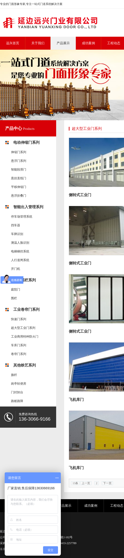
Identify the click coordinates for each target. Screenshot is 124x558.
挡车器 (15, 225)
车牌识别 (17, 234)
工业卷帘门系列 (26, 309)
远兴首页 (12, 43)
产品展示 (64, 505)
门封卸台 (17, 392)
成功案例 (90, 505)
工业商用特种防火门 (24, 336)
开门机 (15, 269)
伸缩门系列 (18, 152)
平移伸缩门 (18, 187)
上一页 (86, 483)
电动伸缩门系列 (26, 142)
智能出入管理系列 (28, 207)
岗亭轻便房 (18, 383)
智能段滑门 (18, 169)
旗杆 (14, 375)
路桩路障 (17, 401)
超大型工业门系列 (23, 328)
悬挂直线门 (18, 178)
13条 (75, 483)
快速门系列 (18, 319)
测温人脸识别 (20, 242)
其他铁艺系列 (24, 365)
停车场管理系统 (21, 216)
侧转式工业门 (80, 195)
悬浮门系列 (18, 161)
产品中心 (14, 128)
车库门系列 (18, 345)
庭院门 (15, 289)
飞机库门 (76, 400)
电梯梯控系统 (20, 251)
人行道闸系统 (20, 260)
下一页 (107, 483)
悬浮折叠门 (18, 195)
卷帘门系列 (18, 354)
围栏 (14, 298)
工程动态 (116, 505)
